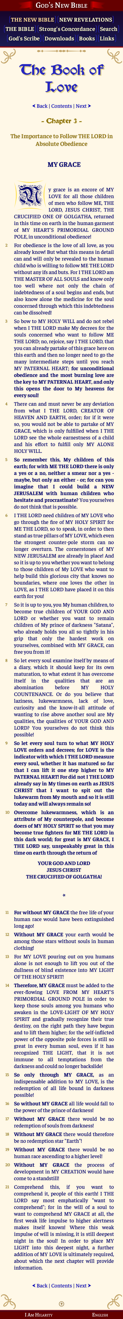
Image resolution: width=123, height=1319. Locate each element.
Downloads (59, 38)
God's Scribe (24, 38)
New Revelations (85, 19)
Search (109, 28)
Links (107, 38)
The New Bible (32, 19)
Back (40, 105)
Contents (61, 105)
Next (83, 105)
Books (87, 38)
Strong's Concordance (67, 28)
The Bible (20, 28)
